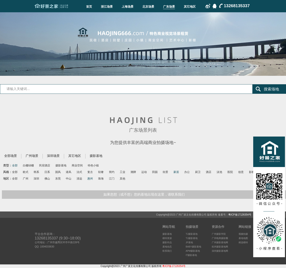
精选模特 (243, 242)
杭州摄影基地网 (220, 246)
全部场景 (10, 155)
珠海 (101, 178)
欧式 (25, 172)
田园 (155, 172)
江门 (111, 178)
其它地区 (190, 6)
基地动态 (167, 246)
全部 (15, 165)
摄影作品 (167, 242)
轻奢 (101, 172)
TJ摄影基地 (192, 234)
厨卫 (198, 172)
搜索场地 (271, 89)
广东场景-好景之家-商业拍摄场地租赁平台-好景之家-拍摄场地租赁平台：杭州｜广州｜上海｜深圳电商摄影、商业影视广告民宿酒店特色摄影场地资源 (51, 6)
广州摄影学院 (219, 234)
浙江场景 (107, 6)
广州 (25, 178)
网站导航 (168, 226)
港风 (68, 172)
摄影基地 (96, 155)
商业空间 (77, 165)
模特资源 (167, 238)
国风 (58, 172)
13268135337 (237, 5)
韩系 (36, 172)
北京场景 (148, 6)
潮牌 (133, 172)
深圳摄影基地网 (220, 251)
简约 (111, 172)
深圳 (36, 178)
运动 (144, 172)
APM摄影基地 (193, 251)
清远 (79, 178)
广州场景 (32, 155)
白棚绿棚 (28, 165)
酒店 (208, 172)
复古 (90, 172)
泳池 (219, 172)
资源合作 (218, 226)
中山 (68, 178)
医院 (230, 172)
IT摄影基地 (191, 255)
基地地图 (243, 238)
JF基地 (189, 242)
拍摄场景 (192, 226)
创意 (241, 172)
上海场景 (127, 6)
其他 (122, 178)
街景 (165, 172)
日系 (47, 172)
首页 (89, 6)
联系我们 (167, 251)
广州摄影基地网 (220, 242)
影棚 (251, 172)
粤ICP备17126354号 (239, 214)
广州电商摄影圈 (220, 238)
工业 (122, 172)
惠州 (90, 178)
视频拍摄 (243, 234)
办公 (187, 172)
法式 (79, 172)
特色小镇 (93, 165)
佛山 (47, 178)
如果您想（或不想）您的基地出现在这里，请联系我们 (144, 194)
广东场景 (169, 6)
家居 (176, 172)
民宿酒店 (44, 165)
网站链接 (245, 226)
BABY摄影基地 (193, 246)
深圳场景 (53, 155)
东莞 (58, 178)
